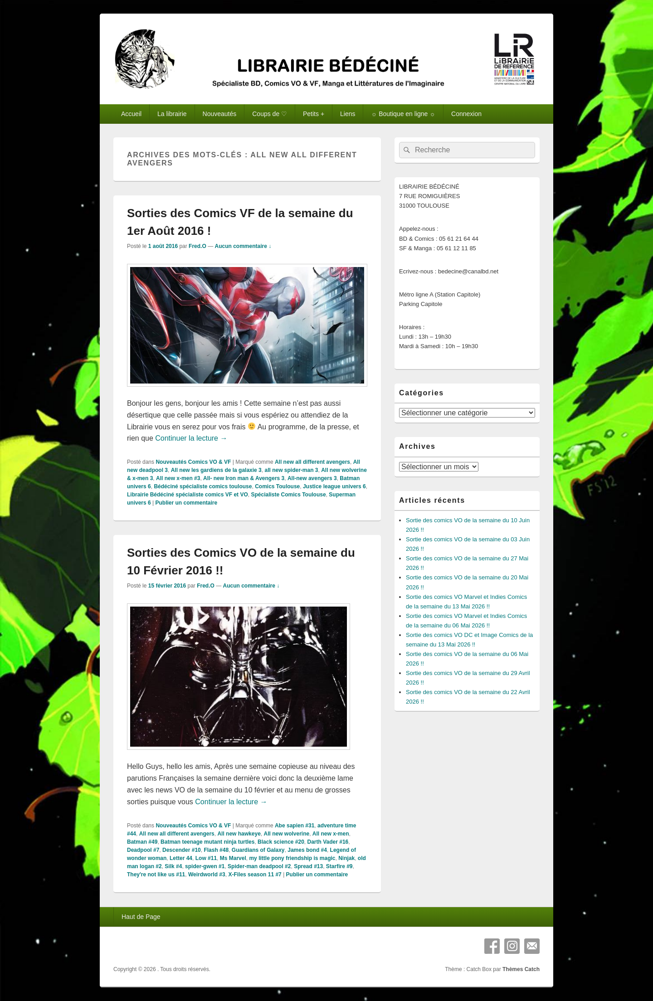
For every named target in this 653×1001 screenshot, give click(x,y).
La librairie (172, 113)
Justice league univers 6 (334, 486)
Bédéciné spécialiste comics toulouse (203, 486)
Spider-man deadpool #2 (259, 866)
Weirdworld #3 (206, 874)
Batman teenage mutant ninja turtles (207, 842)
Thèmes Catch (521, 969)
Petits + (313, 113)
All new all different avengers (312, 462)
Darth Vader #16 (328, 842)
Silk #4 (173, 866)
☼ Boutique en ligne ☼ (403, 113)
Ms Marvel (233, 858)
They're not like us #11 (156, 874)
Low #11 (206, 858)
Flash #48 (216, 850)
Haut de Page (141, 916)
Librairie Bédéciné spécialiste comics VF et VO (187, 494)
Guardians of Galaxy (258, 850)
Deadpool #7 (143, 850)
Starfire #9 (339, 866)
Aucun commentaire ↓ (242, 246)
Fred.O (197, 246)
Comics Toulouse (277, 486)
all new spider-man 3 (291, 470)
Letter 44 (181, 858)
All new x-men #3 (178, 478)
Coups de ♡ (269, 113)
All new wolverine (286, 834)
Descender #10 (181, 850)
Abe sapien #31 (294, 825)
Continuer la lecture (191, 438)
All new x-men (330, 834)
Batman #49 (142, 842)
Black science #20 (281, 842)
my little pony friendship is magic (292, 858)
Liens (347, 113)
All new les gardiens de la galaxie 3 (216, 470)
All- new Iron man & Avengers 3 (243, 478)
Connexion (466, 113)
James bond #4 (307, 850)
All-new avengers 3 (312, 478)
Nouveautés (220, 113)
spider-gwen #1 (204, 866)
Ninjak (346, 858)
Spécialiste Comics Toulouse (288, 494)
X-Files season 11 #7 (254, 874)
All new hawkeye (238, 834)
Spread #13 (308, 866)
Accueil (131, 113)
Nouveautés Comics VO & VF (193, 462)
